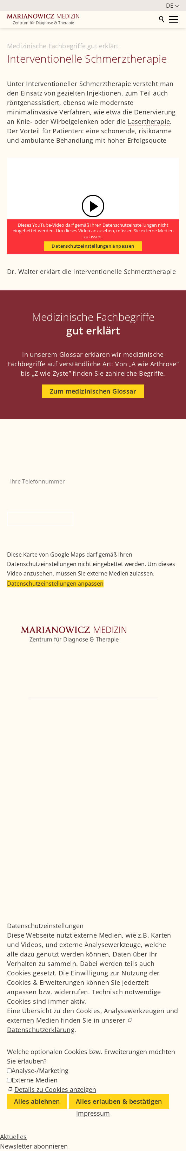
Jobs (122, 855)
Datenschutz (132, 883)
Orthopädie (22, 667)
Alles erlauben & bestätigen (119, 1101)
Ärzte (14, 688)
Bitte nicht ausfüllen (35, 493)
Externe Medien (35, 1080)
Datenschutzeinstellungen (148, 893)
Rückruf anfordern (40, 519)
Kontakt (17, 698)
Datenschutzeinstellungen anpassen (93, 246)
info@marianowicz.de (93, 729)
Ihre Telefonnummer (34, 469)
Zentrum (18, 656)
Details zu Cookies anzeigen (55, 1089)
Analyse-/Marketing (40, 1070)
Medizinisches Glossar (143, 864)
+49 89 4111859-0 (59, 719)
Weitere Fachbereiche (36, 677)
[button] (14, 749)
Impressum (130, 874)
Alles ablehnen (37, 1101)
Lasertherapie (149, 121)
